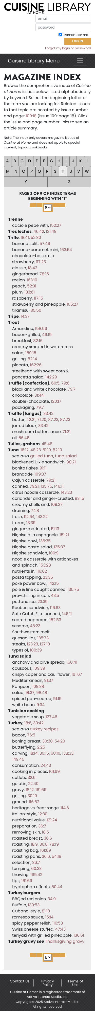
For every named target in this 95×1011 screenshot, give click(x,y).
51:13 (55, 529)
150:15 (30, 353)
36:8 (44, 844)
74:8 (35, 510)
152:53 (55, 620)
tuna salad (66, 456)
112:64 (29, 517)
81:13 (46, 911)
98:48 (41, 692)
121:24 (52, 820)
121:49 (51, 231)
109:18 (31, 116)
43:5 (55, 595)
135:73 (43, 638)
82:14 (32, 359)
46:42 (38, 231)
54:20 (59, 741)
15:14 (49, 917)
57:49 (45, 243)
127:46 (51, 717)
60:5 (55, 383)
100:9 (54, 553)
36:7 (42, 826)
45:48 (47, 444)
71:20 (41, 419)
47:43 (60, 929)
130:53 (34, 905)
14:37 (25, 316)
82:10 (57, 450)
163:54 (66, 250)
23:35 (48, 577)
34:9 (52, 899)
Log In (77, 41)
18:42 (32, 268)
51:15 (57, 699)
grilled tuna (41, 456)
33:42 (48, 413)
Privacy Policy (47, 982)
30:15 (44, 753)
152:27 (55, 225)
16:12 (25, 450)
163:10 (32, 280)
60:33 (36, 868)
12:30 (42, 814)
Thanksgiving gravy (64, 941)
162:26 (36, 365)
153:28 (45, 565)
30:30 (47, 741)
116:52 (34, 802)
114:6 (65, 808)
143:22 (42, 517)
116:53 (57, 923)
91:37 (48, 680)
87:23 (53, 419)
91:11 (43, 468)
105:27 (72, 304)
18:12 (30, 790)
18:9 (34, 844)
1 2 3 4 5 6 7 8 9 (48, 207)
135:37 (59, 547)
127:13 (45, 644)
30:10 (32, 796)
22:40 (33, 784)
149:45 (18, 759)
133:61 (29, 292)
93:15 (79, 498)
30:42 (38, 723)
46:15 (47, 335)
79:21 (50, 480)
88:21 (71, 462)
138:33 (67, 753)
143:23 (66, 492)
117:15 (38, 298)
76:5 (31, 735)
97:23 (41, 262)
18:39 (30, 523)
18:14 (33, 753)
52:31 (31, 286)
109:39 (36, 650)
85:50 (35, 310)
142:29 (51, 377)
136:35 (45, 541)
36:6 (48, 838)
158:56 (41, 328)
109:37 (40, 474)
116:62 (41, 571)
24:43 (46, 765)
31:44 (39, 395)
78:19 (54, 844)
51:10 (47, 450)
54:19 (56, 856)
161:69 (54, 771)
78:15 (44, 274)
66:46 (23, 438)
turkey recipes (44, 729)
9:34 (40, 705)
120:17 (56, 401)
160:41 (71, 662)
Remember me (75, 35)
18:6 (27, 723)
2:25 (41, 747)
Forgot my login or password (68, 48)
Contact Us (19, 981)
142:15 (53, 583)
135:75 (46, 486)
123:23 (32, 644)
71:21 (66, 432)
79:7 (71, 389)
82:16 (38, 341)
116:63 (55, 608)
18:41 (25, 237)
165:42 (36, 875)
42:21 (30, 419)
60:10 (55, 753)
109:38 (38, 686)
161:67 (76, 674)
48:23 (35, 450)
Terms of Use (75, 982)
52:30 (36, 237)
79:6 (65, 383)
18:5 (45, 832)
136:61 (78, 935)
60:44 (56, 887)
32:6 (31, 777)
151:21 (64, 535)
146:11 (59, 486)
